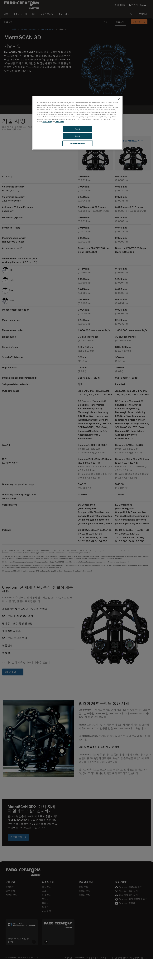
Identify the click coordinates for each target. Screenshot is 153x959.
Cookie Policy (47, 122)
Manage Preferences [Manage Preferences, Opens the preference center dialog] (77, 143)
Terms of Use (59, 122)
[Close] (119, 99)
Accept (77, 129)
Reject (77, 136)
